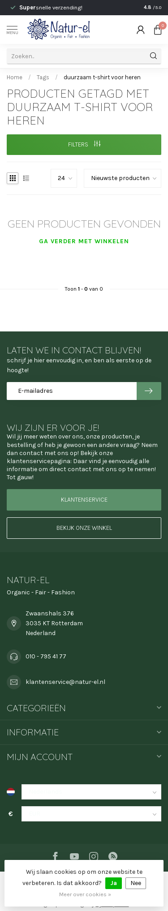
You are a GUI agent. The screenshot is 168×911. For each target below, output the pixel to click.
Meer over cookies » (85, 894)
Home (14, 77)
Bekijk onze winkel (84, 528)
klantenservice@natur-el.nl (65, 682)
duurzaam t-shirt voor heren (102, 77)
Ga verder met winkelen (84, 241)
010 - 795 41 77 (46, 656)
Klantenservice (84, 499)
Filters (84, 144)
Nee (135, 883)
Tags (43, 77)
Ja (113, 883)
